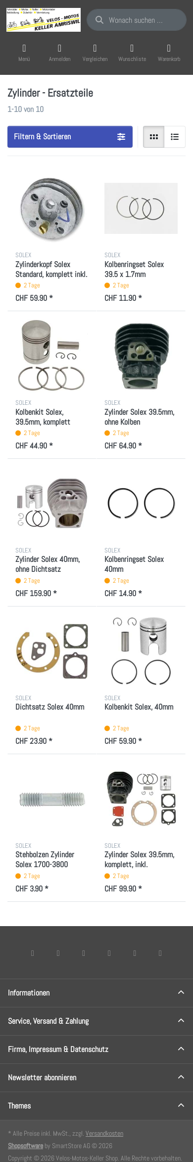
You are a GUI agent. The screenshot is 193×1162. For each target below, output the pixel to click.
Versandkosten (104, 1133)
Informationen (28, 993)
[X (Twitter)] (58, 953)
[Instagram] (84, 953)
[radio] (154, 137)
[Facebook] (33, 953)
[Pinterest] (160, 953)
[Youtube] (135, 953)
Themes (19, 1106)
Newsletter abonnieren (42, 1077)
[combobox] (137, 20)
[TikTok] (109, 953)
